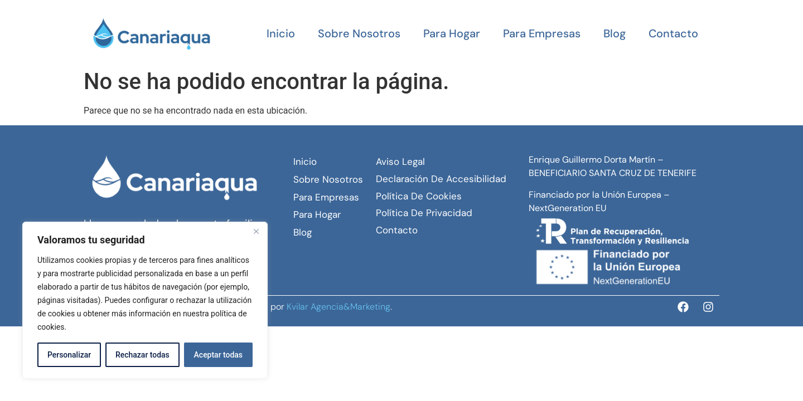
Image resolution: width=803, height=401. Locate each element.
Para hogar (451, 33)
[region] (145, 300)
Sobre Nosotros (359, 33)
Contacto (673, 33)
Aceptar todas (218, 354)
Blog (614, 33)
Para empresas (542, 33)
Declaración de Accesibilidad (441, 179)
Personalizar (69, 354)
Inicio (281, 33)
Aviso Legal (400, 161)
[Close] (256, 231)
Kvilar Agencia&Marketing (338, 306)
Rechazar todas (142, 354)
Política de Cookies (419, 196)
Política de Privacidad (424, 213)
